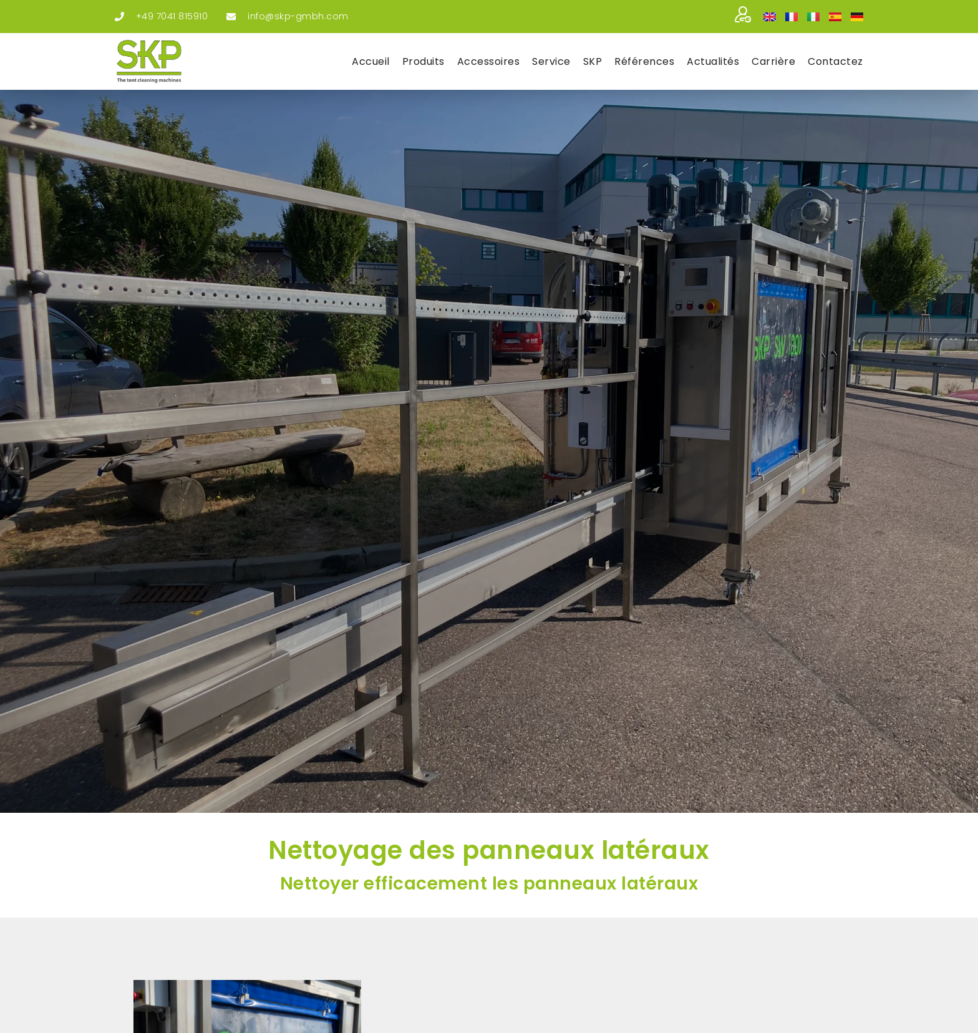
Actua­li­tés (713, 61)
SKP (593, 61)
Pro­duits (423, 61)
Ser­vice (551, 61)
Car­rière (773, 61)
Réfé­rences (644, 61)
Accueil (371, 61)
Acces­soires (488, 61)
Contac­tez (835, 61)
